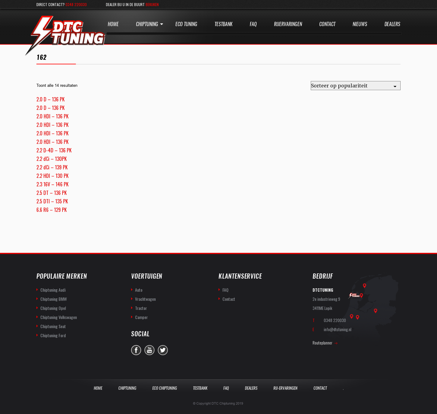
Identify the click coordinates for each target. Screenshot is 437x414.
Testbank (223, 24)
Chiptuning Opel (53, 308)
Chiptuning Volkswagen (58, 317)
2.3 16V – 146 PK (52, 184)
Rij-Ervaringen (285, 388)
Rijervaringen (288, 24)
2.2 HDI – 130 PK (52, 175)
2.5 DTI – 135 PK (52, 201)
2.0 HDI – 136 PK (52, 116)
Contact (327, 24)
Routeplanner (322, 343)
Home (113, 24)
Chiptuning (147, 24)
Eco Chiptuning (164, 388)
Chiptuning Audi (53, 290)
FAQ (225, 290)
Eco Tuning (186, 24)
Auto (138, 290)
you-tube (149, 350)
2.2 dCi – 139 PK (52, 167)
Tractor (141, 308)
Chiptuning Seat (53, 326)
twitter (163, 350)
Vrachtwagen (145, 299)
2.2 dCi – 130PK (51, 158)
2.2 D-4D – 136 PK (54, 150)
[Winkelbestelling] (356, 85)
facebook (136, 350)
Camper (141, 317)
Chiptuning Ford (53, 335)
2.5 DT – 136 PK (51, 192)
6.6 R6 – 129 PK (51, 209)
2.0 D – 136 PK (50, 99)
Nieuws (360, 24)
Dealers (392, 24)
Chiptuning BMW (53, 299)
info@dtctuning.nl (337, 329)
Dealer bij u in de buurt (132, 4)
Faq (253, 24)
